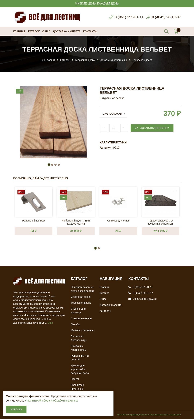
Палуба (75, 324)
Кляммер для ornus (118, 220)
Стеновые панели (81, 318)
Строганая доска (80, 296)
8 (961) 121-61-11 (129, 17)
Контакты (90, 31)
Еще (50, 322)
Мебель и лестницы (82, 330)
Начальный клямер (33, 220)
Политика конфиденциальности (133, 414)
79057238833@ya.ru (145, 299)
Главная (19, 31)
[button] (49, 165)
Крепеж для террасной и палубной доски (80, 369)
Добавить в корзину (152, 128)
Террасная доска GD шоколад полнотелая (160, 222)
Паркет (75, 379)
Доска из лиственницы (113, 60)
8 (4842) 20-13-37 (166, 17)
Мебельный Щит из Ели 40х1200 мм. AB (76, 222)
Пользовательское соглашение (165, 414)
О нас (46, 31)
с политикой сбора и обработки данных (51, 400)
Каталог (34, 31)
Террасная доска (85, 60)
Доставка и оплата (67, 31)
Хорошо (16, 409)
